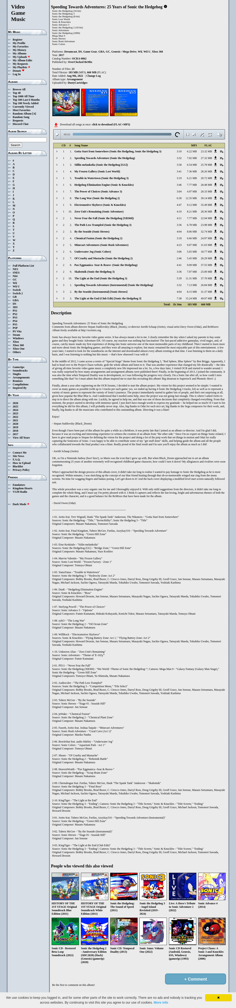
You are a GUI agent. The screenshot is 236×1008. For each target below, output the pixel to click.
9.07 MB (192, 245)
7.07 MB (192, 271)
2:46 (179, 258)
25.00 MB (206, 271)
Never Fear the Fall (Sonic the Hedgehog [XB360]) (104, 218)
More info (161, 1002)
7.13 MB (192, 285)
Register (18, 39)
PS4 (15, 321)
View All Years (21, 437)
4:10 (179, 211)
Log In (17, 74)
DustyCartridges (77, 82)
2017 (15, 434)
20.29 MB (206, 258)
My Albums (20, 53)
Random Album (22, 113)
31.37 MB (206, 291)
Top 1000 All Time (23, 96)
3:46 (179, 184)
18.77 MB (206, 251)
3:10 (179, 151)
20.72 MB (206, 178)
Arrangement (75, 79)
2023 (15, 413)
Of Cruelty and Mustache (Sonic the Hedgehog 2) (103, 258)
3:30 (179, 164)
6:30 (179, 198)
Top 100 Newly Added (25, 103)
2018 (15, 430)
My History (19, 50)
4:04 (179, 231)
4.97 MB (192, 191)
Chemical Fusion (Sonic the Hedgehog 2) (98, 238)
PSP (15, 328)
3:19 (179, 178)
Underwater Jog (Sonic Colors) (92, 251)
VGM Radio (20, 491)
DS (14, 303)
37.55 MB (206, 265)
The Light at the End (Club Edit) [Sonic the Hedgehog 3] (107, 298)
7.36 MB (192, 171)
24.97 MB (206, 238)
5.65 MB (192, 251)
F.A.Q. (16, 459)
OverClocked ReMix (80, 62)
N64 (15, 276)
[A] (34, 113)
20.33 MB (206, 191)
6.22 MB (192, 151)
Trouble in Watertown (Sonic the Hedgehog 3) (101, 178)
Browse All (19, 89)
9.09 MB (192, 265)
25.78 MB (206, 164)
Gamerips (18, 367)
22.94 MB (206, 218)
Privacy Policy (21, 470)
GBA (16, 300)
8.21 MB (192, 211)
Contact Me (20, 452)
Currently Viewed (23, 106)
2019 (15, 427)
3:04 (179, 191)
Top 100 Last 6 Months (26, 99)
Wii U (16, 286)
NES (15, 269)
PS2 (15, 314)
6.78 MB (192, 225)
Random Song (21, 117)
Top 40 (17, 92)
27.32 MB (206, 158)
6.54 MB (192, 164)
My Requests (20, 63)
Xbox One (19, 348)
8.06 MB (192, 231)
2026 (15, 403)
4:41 (179, 265)
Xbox (16, 341)
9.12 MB (192, 204)
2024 (15, 410)
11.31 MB (191, 278)
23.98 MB (206, 225)
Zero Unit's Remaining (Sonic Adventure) (99, 211)
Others (17, 352)
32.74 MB (206, 231)
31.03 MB (206, 245)
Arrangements (21, 377)
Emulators (19, 484)
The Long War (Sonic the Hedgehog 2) (97, 198)
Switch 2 (18, 293)
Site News (18, 456)
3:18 (179, 238)
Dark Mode (21, 504)
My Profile (19, 43)
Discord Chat (20, 124)
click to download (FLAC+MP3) (111, 124)
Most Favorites (21, 110)
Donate (18, 70)
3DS (15, 307)
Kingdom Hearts (22, 488)
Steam (16, 334)
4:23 (179, 245)
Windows (18, 338)
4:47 (179, 204)
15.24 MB (191, 298)
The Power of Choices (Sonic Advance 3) (98, 191)
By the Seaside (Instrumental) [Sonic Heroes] (100, 291)
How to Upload (21, 463)
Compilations (21, 384)
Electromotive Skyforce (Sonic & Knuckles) (100, 204)
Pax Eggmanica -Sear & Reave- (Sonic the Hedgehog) (105, 265)
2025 (15, 406)
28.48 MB (206, 184)
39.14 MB (206, 198)
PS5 (15, 324)
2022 (15, 417)
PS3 (15, 317)
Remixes (18, 381)
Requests (18, 120)
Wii (15, 283)
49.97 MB (206, 298)
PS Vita (17, 331)
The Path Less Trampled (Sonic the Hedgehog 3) (102, 225)
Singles (17, 374)
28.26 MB (206, 171)
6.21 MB (192, 178)
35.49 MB (206, 204)
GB (15, 296)
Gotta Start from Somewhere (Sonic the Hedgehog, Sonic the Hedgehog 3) (117, 151)
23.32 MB (206, 151)
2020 (15, 423)
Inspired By (20, 387)
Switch (17, 290)
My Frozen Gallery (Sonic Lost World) (97, 171)
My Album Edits (22, 60)
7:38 (179, 298)
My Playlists (21, 67)
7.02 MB (192, 158)
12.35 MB (191, 198)
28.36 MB (206, 211)
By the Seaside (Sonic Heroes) (91, 231)
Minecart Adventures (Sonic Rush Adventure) (101, 245)
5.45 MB (192, 258)
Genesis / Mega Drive (123, 51)
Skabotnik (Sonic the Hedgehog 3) (94, 271)
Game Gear (90, 51)
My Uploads (21, 57)
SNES (16, 272)
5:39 (179, 278)
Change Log (93, 75)
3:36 (179, 225)
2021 (15, 420)
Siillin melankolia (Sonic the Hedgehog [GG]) (101, 164)
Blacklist (18, 466)
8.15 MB (192, 291)
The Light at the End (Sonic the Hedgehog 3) (100, 278)
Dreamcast (70, 51)
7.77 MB (192, 184)
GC (15, 279)
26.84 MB (206, 285)
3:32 (179, 158)
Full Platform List (23, 265)
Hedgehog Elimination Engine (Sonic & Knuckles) (104, 184)
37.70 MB (206, 278)
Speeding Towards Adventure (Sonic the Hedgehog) (104, 158)
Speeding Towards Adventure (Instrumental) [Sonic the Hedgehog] (113, 285)
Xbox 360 (18, 345)
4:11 (179, 218)
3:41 (179, 171)
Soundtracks (20, 370)
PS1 (15, 310)
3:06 (179, 251)
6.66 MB (192, 238)
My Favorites (20, 46)
